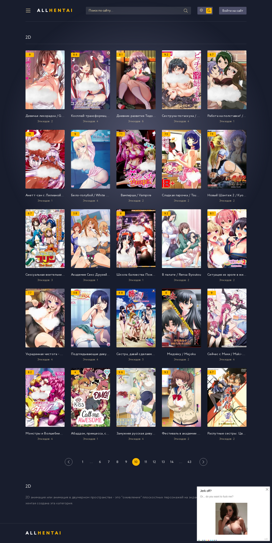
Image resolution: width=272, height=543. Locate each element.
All (55, 10)
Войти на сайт (232, 10)
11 (145, 462)
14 (172, 462)
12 (154, 462)
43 (189, 462)
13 (163, 462)
